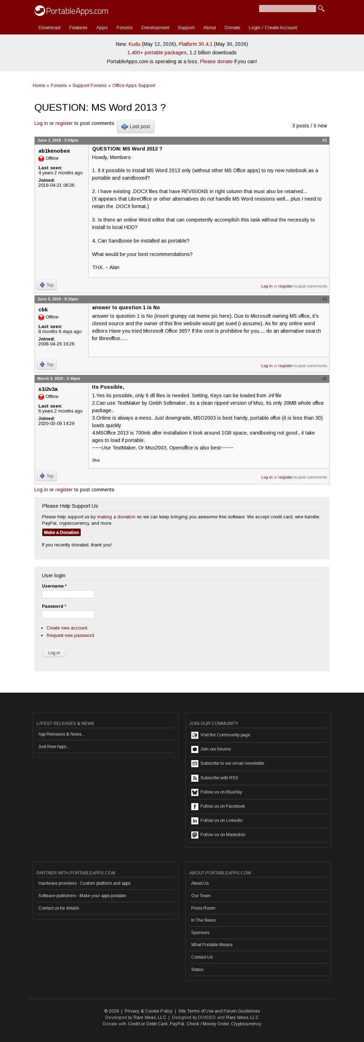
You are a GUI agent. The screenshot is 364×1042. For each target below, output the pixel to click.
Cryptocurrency (246, 1023)
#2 (324, 299)
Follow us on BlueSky (216, 792)
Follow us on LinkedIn (217, 820)
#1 (324, 140)
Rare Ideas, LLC (150, 1017)
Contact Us (202, 957)
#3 (324, 378)
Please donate (216, 61)
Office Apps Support (133, 85)
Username (54, 586)
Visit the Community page (220, 735)
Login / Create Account (273, 27)
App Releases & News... (61, 734)
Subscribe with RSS (214, 778)
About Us (200, 883)
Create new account (67, 628)
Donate (232, 27)
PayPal (177, 1023)
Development (155, 27)
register (64, 123)
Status (197, 969)
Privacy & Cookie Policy (149, 1011)
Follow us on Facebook (218, 806)
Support (186, 27)
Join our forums (211, 749)
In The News (203, 920)
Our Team (201, 895)
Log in (41, 123)
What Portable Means (211, 944)
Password (54, 606)
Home (39, 85)
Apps (102, 27)
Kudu (134, 44)
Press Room (203, 908)
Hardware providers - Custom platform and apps (84, 883)
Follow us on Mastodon (218, 835)
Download (49, 27)
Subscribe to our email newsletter (227, 763)
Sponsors (200, 932)
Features (78, 27)
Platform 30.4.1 (196, 44)
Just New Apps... (53, 746)
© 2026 (111, 1011)
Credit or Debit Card (148, 1023)
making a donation (116, 516)
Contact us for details (58, 908)
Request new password (70, 635)
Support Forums (90, 85)
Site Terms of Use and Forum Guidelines (219, 1011)
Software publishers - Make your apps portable (82, 895)
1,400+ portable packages (157, 52)
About (209, 27)
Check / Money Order (208, 1023)
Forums (125, 27)
